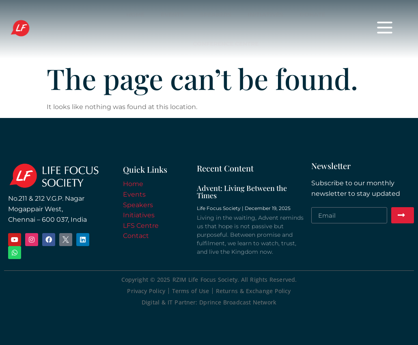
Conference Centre (226, 43)
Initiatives (265, 14)
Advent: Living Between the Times (242, 191)
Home (135, 14)
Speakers (215, 14)
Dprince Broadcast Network (237, 302)
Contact (136, 236)
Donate (312, 14)
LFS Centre (141, 225)
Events (172, 14)
